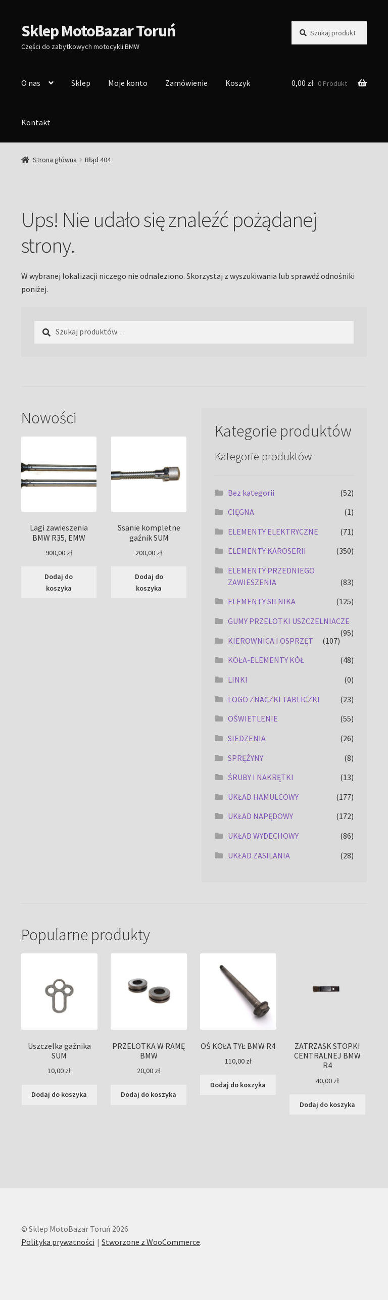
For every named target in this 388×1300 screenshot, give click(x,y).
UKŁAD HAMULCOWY (263, 797)
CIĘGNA (241, 512)
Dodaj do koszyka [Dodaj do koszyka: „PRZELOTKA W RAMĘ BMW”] (148, 1094)
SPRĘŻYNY (245, 758)
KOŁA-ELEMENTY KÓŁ (266, 660)
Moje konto (128, 83)
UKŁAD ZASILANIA (259, 855)
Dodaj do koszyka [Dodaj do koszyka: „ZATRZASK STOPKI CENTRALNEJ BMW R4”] (327, 1104)
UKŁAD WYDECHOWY (263, 836)
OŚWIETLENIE (253, 718)
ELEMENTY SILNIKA (262, 601)
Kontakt (36, 122)
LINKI (238, 680)
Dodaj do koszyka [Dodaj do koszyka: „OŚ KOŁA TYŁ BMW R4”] (238, 1084)
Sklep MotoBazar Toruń (98, 31)
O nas (30, 83)
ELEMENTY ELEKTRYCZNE (273, 531)
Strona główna (55, 159)
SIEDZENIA (247, 738)
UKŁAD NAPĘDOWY (260, 816)
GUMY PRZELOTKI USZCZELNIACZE (289, 621)
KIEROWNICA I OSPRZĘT (270, 641)
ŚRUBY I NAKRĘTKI (261, 777)
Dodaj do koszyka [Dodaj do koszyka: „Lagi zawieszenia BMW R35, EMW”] (58, 582)
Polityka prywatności (57, 1242)
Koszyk (237, 83)
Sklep (80, 83)
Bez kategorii (251, 493)
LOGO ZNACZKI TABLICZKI (274, 699)
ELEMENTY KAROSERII (267, 551)
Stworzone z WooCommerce (151, 1242)
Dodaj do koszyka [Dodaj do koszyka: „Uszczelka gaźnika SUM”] (59, 1094)
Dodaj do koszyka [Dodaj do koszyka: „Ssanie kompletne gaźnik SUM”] (149, 582)
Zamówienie (186, 83)
